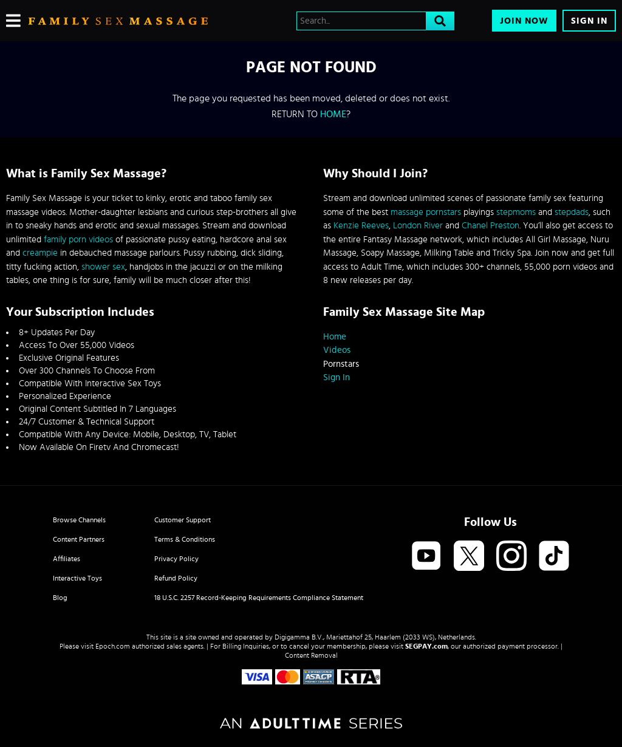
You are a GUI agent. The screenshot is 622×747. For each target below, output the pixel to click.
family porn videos (78, 239)
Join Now (524, 21)
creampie (40, 253)
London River (418, 225)
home (333, 114)
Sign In (589, 21)
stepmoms (516, 212)
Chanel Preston (490, 225)
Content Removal (311, 655)
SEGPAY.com (426, 646)
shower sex (103, 266)
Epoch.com (112, 646)
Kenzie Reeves (361, 225)
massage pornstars (426, 212)
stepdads (572, 212)
